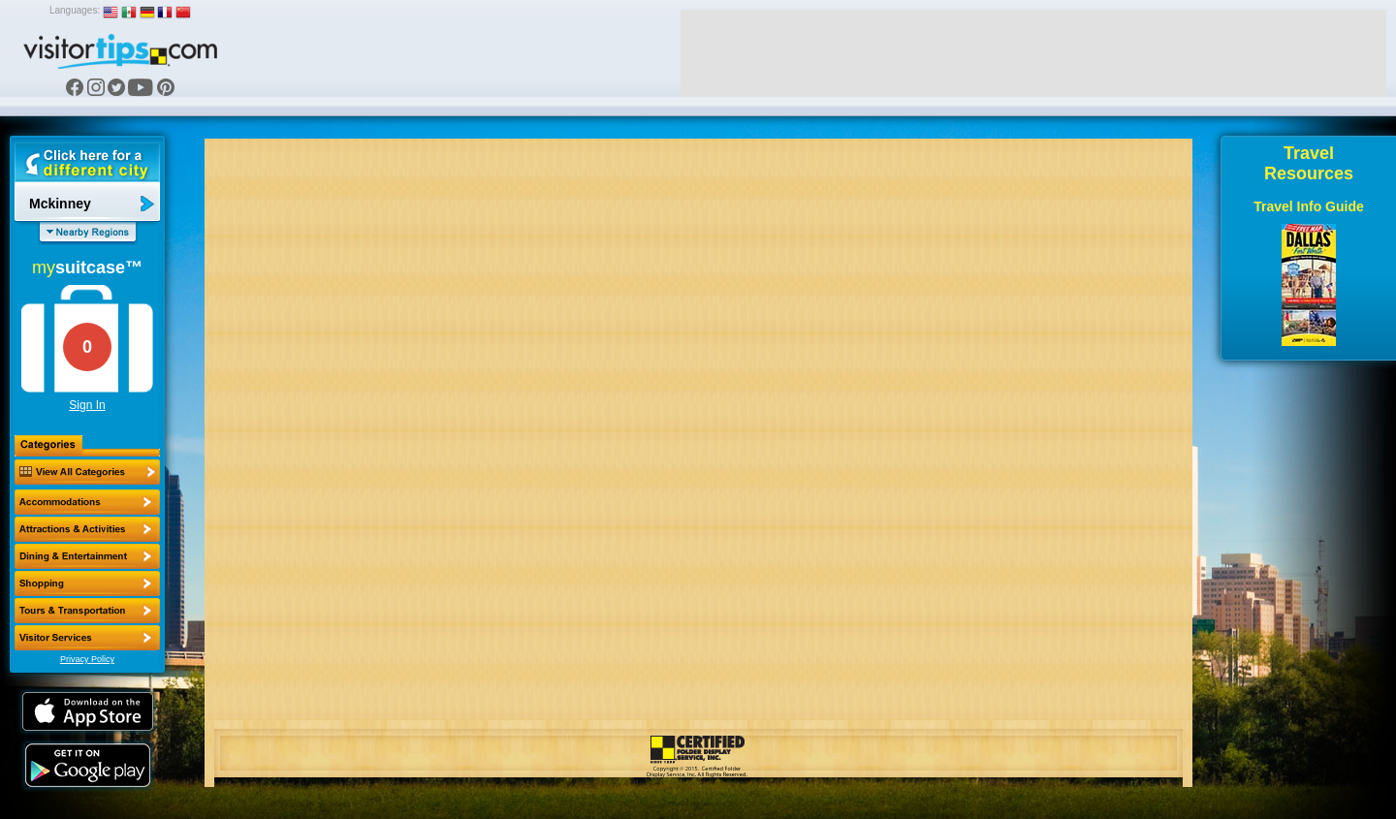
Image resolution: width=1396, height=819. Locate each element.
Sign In (87, 405)
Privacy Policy (87, 659)
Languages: (74, 10)
